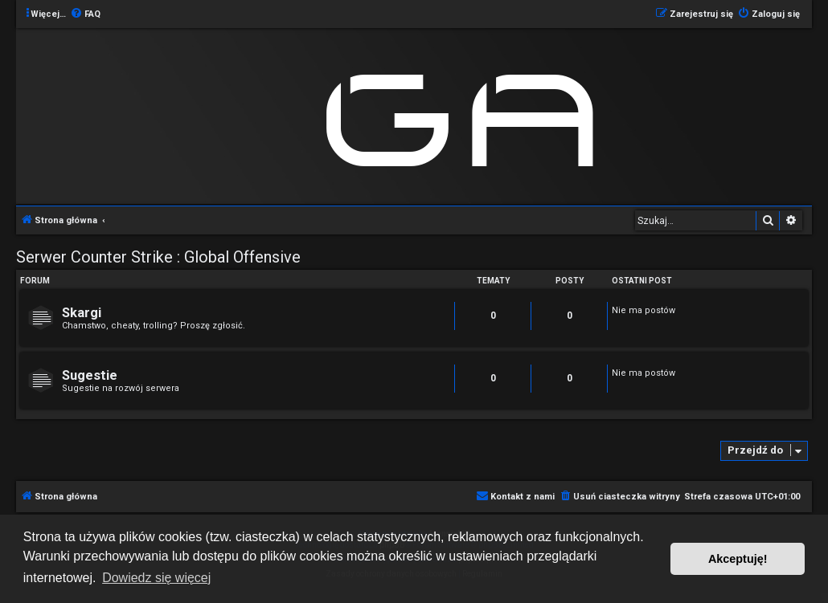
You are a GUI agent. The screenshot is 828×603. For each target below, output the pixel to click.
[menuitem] (85, 14)
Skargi (81, 312)
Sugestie (89, 375)
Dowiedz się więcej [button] (156, 578)
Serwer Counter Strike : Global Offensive (158, 257)
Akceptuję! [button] (738, 558)
